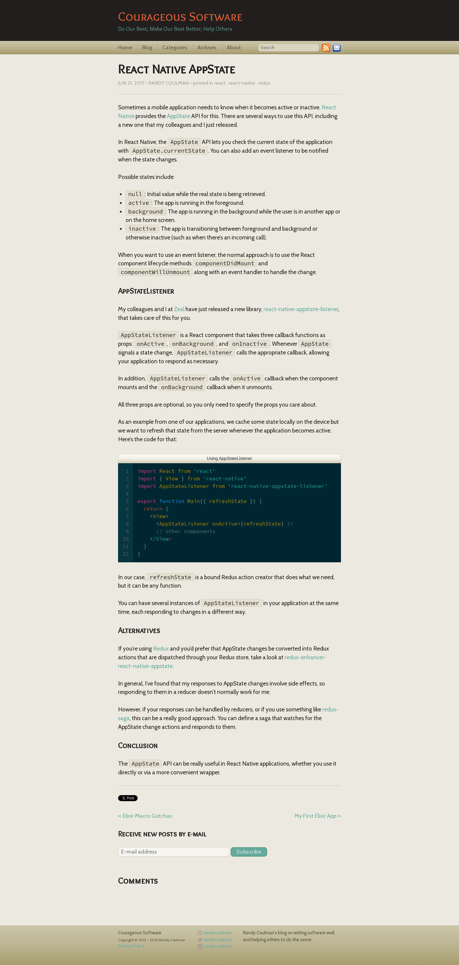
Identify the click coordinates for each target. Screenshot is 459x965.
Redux (161, 648)
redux (264, 83)
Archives (207, 47)
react (219, 83)
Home (125, 47)
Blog (148, 47)
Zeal (179, 309)
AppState (178, 116)
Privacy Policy (131, 946)
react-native (242, 83)
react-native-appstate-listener (301, 309)
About (234, 47)
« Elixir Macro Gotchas (145, 815)
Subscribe (248, 851)
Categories (175, 47)
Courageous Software (180, 16)
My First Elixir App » (318, 815)
